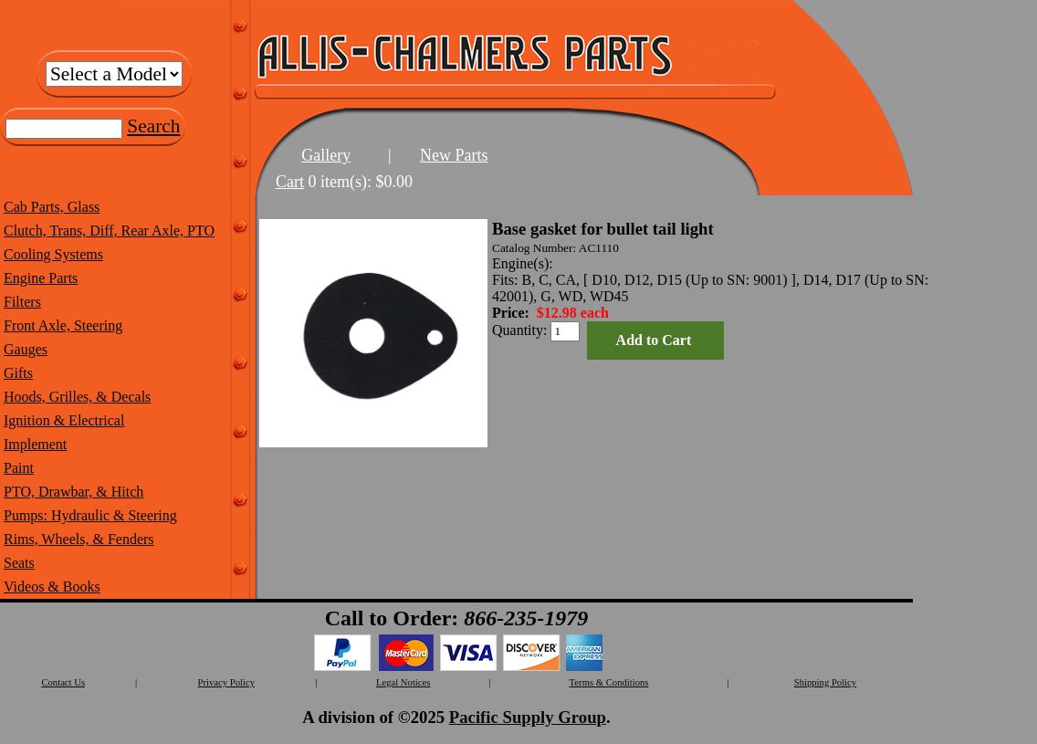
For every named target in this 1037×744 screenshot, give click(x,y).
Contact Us (63, 682)
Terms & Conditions (609, 682)
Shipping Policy (825, 682)
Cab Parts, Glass (52, 207)
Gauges (25, 349)
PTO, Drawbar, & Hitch (73, 491)
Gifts (18, 373)
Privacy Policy (226, 682)
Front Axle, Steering (63, 325)
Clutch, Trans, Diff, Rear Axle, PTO (109, 230)
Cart (290, 182)
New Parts (454, 155)
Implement (35, 444)
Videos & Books (52, 586)
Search (153, 126)
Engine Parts (41, 278)
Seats (19, 563)
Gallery (326, 155)
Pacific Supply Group (527, 717)
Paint (19, 468)
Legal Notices (403, 682)
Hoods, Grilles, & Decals (77, 396)
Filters (22, 301)
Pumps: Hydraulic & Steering (90, 515)
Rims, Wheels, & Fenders (79, 539)
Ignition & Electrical (64, 420)
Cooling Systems (53, 254)
